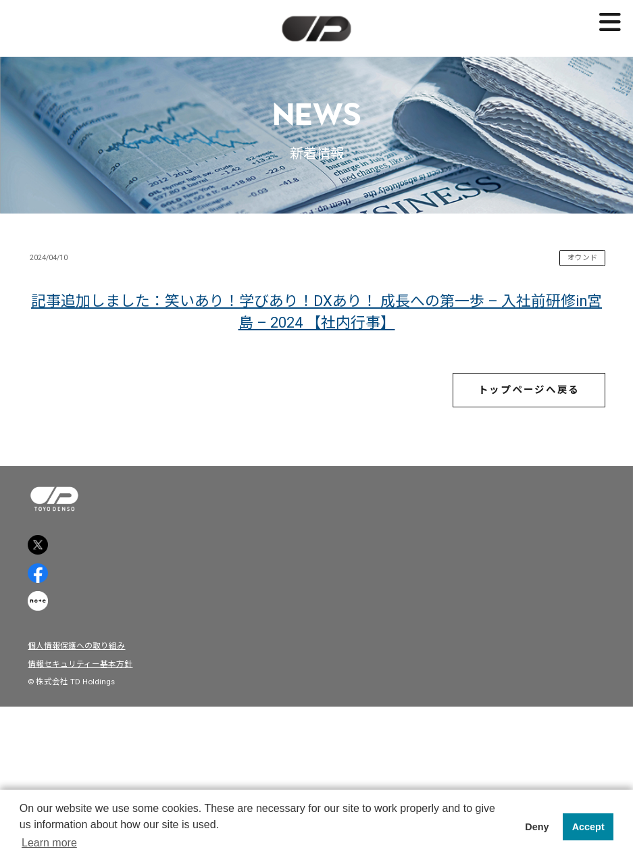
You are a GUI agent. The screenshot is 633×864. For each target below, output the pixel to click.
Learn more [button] (49, 842)
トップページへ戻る (507, 454)
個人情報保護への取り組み (88, 785)
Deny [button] (537, 826)
